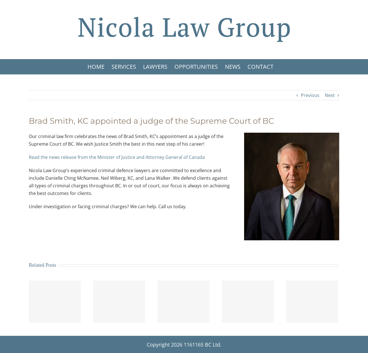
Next (330, 95)
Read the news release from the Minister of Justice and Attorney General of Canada (117, 157)
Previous (310, 95)
